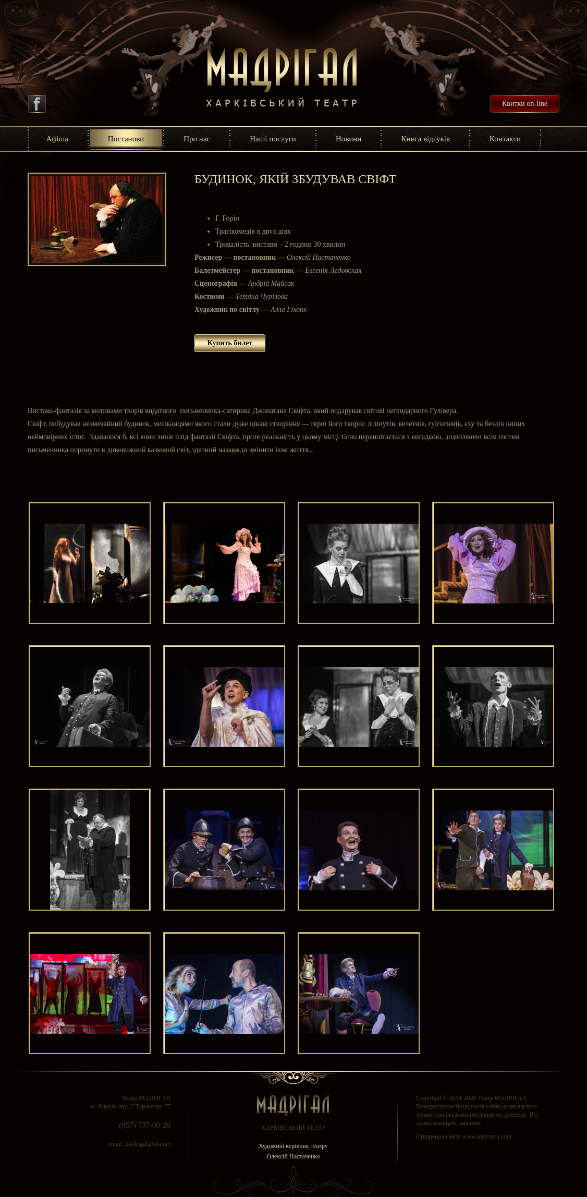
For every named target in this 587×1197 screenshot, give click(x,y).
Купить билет (230, 343)
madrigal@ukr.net (147, 1143)
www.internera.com (487, 1136)
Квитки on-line (524, 103)
